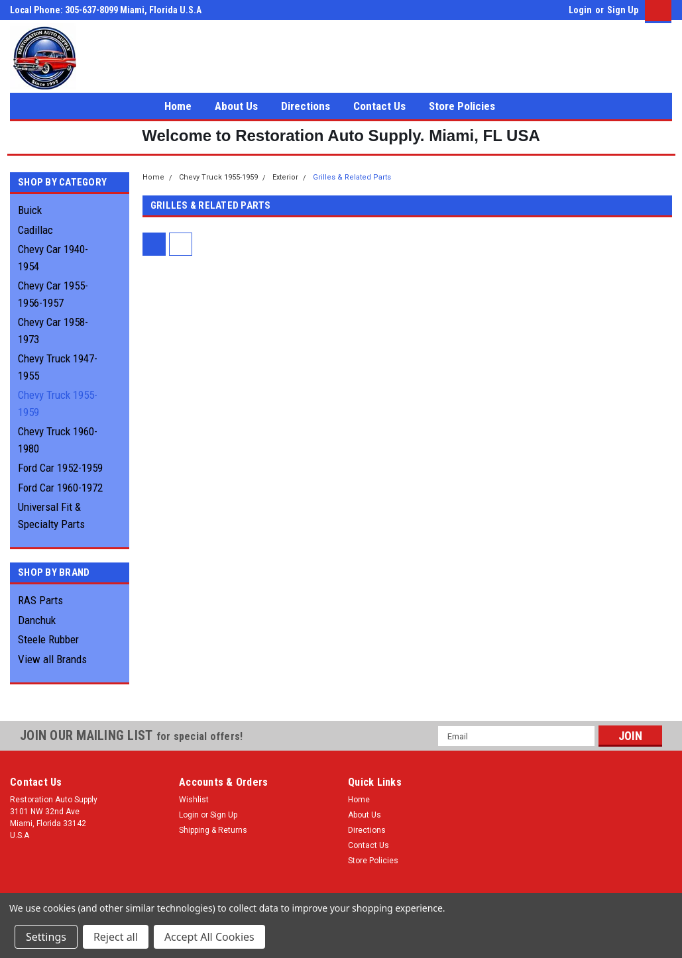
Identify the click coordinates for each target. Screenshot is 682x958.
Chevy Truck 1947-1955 (57, 367)
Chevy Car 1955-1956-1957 (53, 294)
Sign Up (622, 10)
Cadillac (35, 230)
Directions (305, 106)
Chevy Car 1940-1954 (53, 257)
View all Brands (52, 659)
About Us (236, 106)
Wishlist (194, 799)
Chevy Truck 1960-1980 (57, 440)
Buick (30, 210)
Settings (46, 937)
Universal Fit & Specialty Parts (51, 515)
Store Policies (462, 106)
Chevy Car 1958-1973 (53, 330)
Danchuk (37, 620)
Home (178, 106)
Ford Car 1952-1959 (60, 467)
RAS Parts (40, 600)
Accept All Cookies (209, 937)
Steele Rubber (48, 639)
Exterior (285, 177)
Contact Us (379, 106)
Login (580, 10)
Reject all (115, 937)
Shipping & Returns (213, 830)
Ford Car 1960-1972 (60, 487)
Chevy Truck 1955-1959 (57, 403)
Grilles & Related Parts (352, 177)
